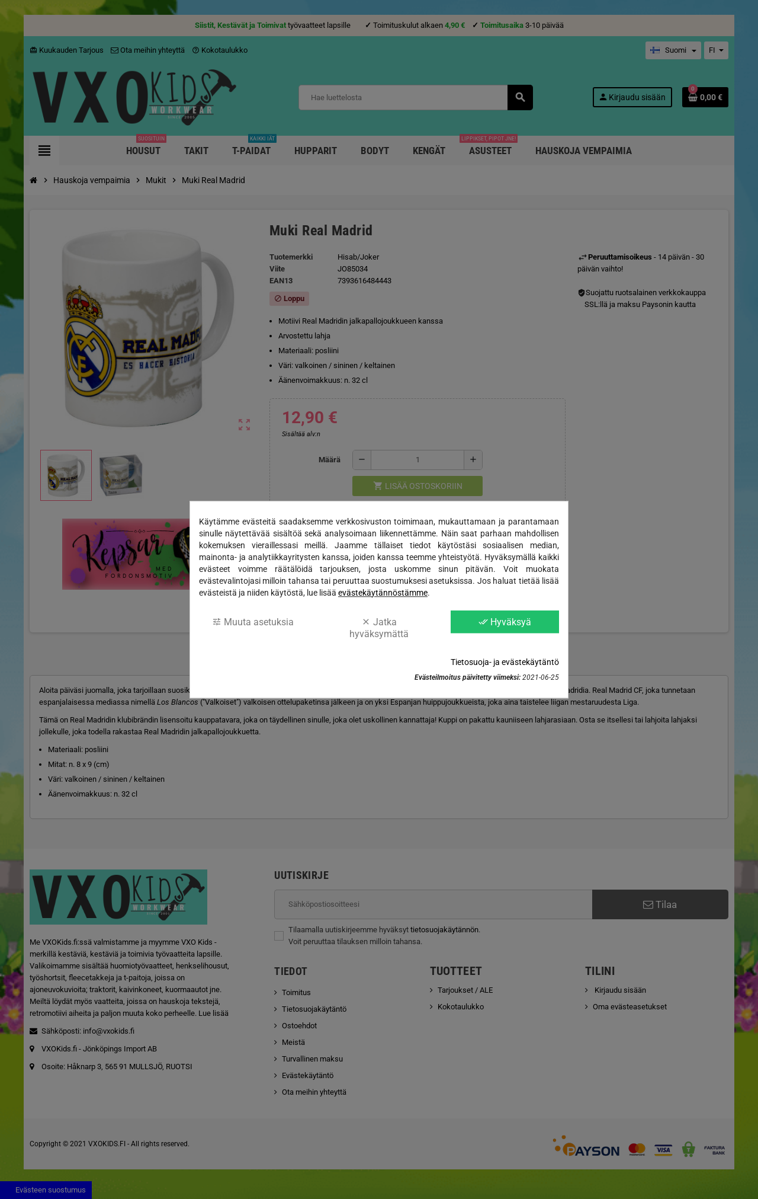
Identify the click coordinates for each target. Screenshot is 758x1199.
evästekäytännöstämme (383, 592)
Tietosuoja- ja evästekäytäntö (505, 662)
